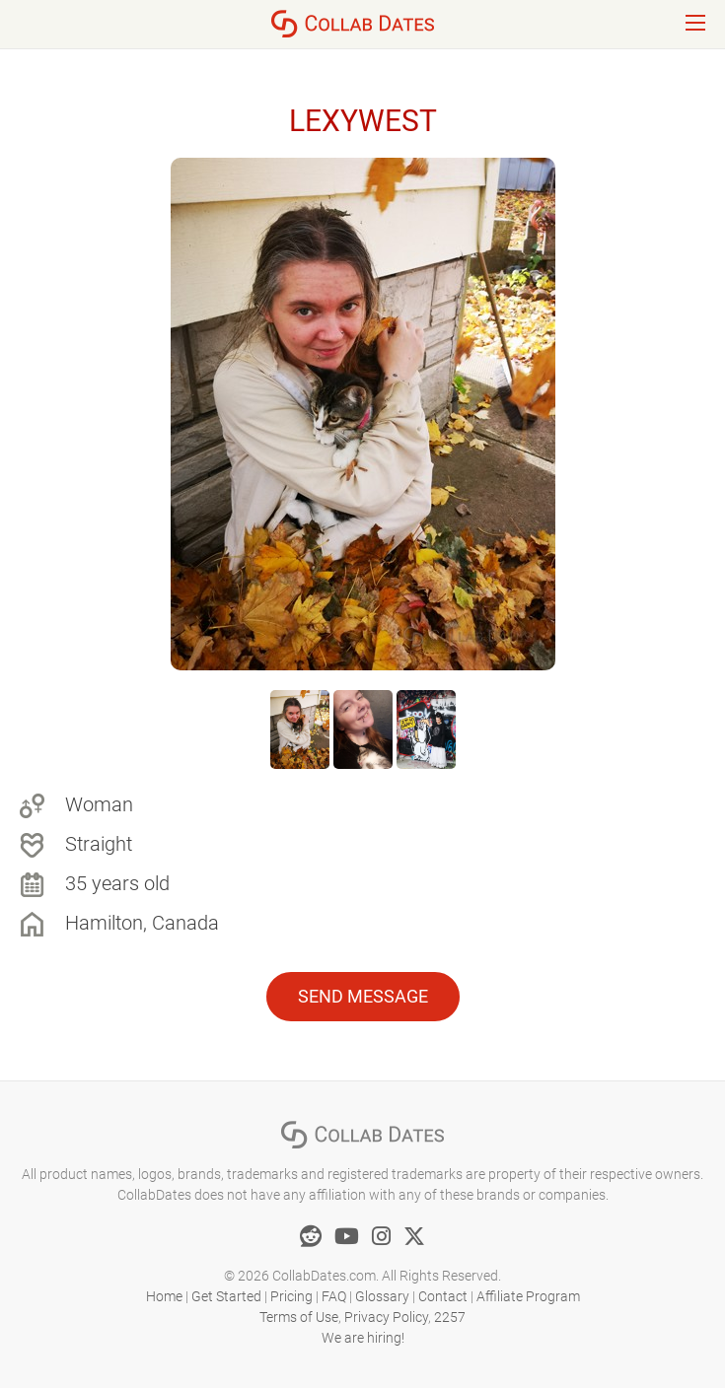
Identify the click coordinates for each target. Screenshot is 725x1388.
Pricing (291, 1296)
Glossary (382, 1296)
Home (164, 1296)
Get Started (226, 1296)
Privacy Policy (386, 1317)
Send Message (363, 996)
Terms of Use (298, 1317)
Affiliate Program (528, 1296)
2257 (450, 1317)
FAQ (334, 1296)
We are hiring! (363, 1338)
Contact (443, 1296)
